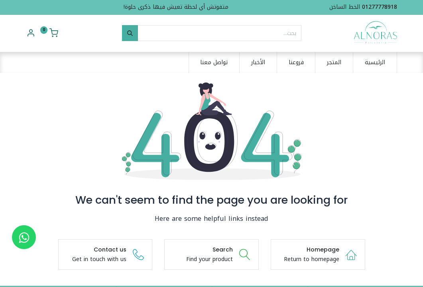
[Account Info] (30, 34)
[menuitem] (375, 62)
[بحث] (130, 33)
